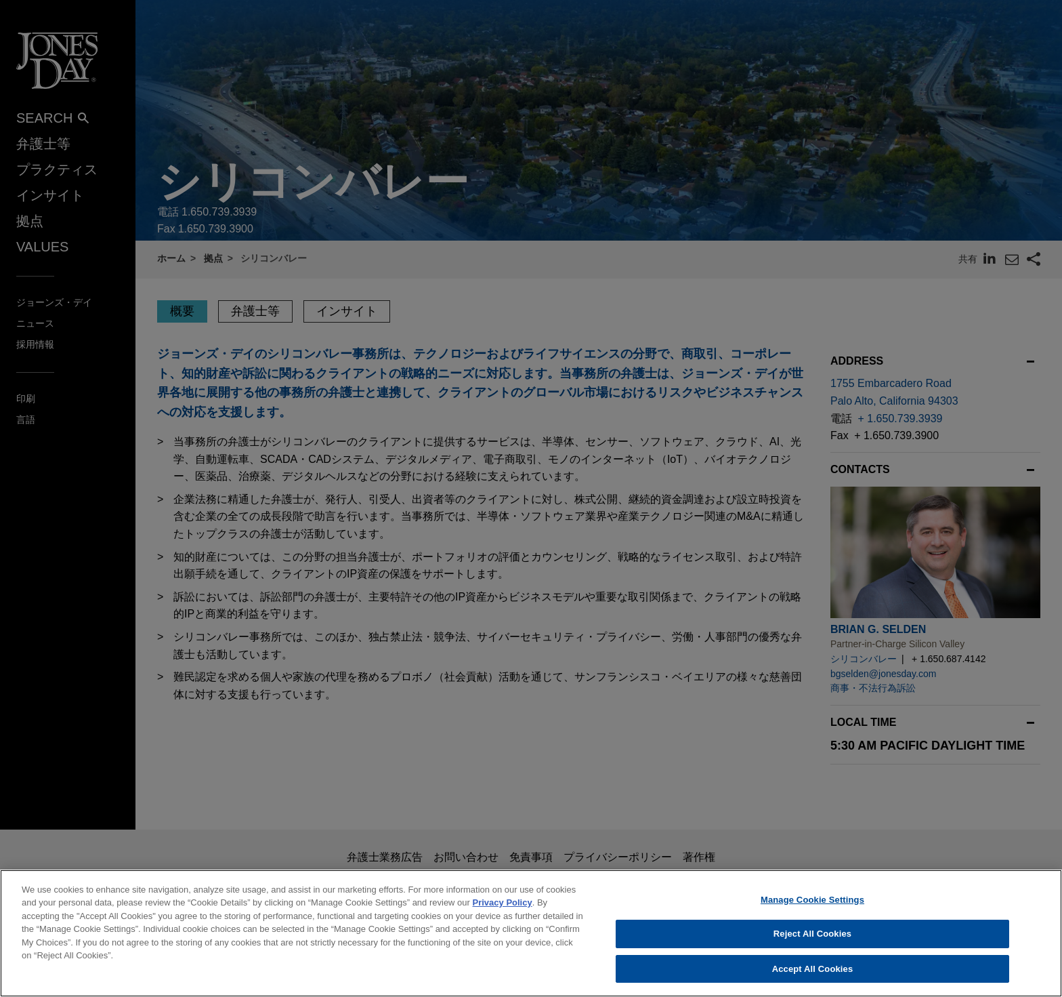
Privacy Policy (502, 924)
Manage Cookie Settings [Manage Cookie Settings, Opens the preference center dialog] (812, 921)
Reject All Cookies (812, 955)
